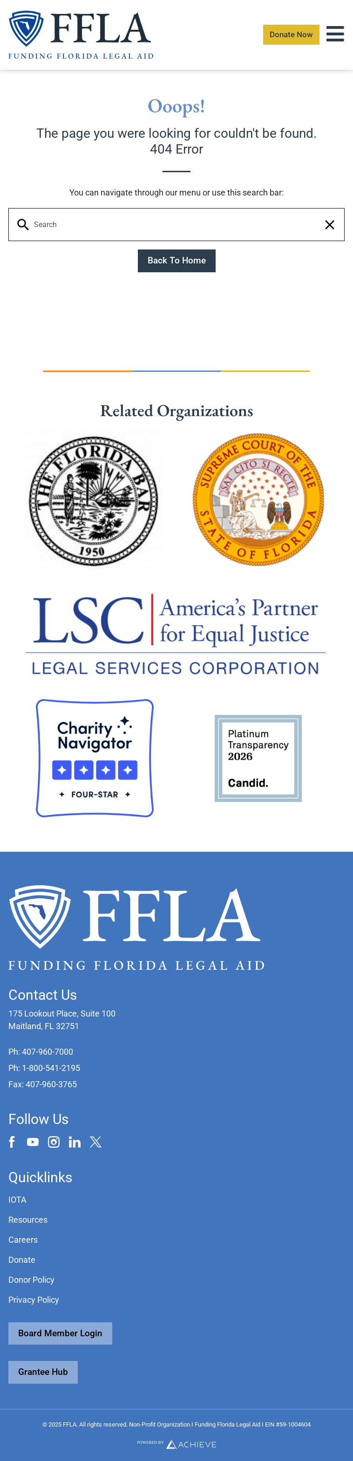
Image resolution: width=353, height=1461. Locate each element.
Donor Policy (31, 1280)
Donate (21, 1260)
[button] (329, 225)
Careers (23, 1240)
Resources (28, 1220)
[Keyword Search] (176, 225)
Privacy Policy (33, 1300)
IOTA (17, 1200)
